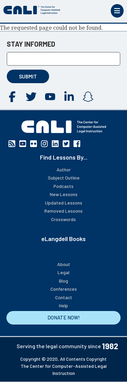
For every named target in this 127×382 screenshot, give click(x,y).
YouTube (50, 96)
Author (64, 169)
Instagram (88, 96)
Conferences (63, 289)
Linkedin (69, 96)
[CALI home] (31, 10)
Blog (63, 281)
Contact (63, 297)
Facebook (12, 96)
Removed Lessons (63, 211)
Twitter (31, 96)
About (63, 264)
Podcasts (63, 186)
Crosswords (63, 219)
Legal (63, 272)
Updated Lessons (63, 203)
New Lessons (64, 194)
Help (63, 305)
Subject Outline (64, 178)
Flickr (33, 143)
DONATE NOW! (63, 317)
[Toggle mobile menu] (117, 11)
